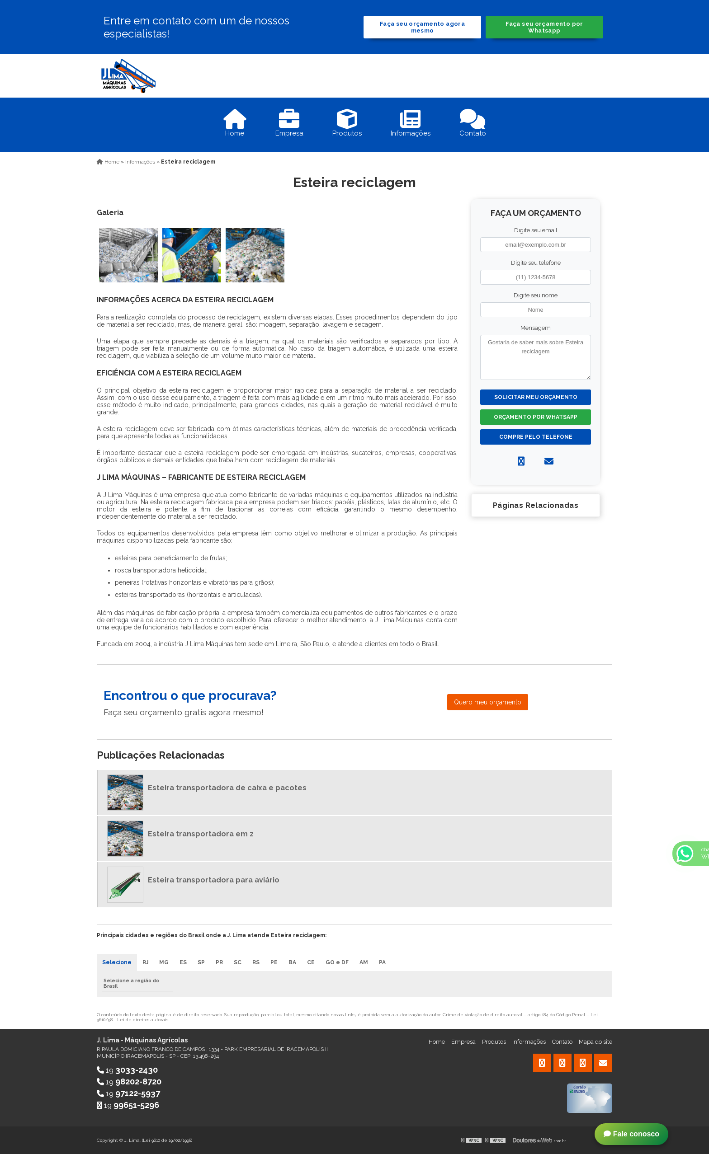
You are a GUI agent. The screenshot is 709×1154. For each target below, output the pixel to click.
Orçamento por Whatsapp (535, 417)
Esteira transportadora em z (201, 834)
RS (256, 962)
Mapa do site (595, 1041)
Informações (529, 1041)
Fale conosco (631, 1134)
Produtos (494, 1041)
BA (292, 962)
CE (311, 962)
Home (437, 1041)
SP (201, 962)
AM (363, 962)
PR (219, 962)
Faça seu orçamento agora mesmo (422, 27)
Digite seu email (536, 230)
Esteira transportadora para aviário (213, 880)
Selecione (117, 962)
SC (237, 962)
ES (183, 962)
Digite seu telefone (536, 262)
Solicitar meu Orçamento (535, 397)
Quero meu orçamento (487, 702)
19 (127, 1070)
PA (382, 962)
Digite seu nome (536, 295)
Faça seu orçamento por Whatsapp (544, 27)
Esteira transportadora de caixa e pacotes (227, 787)
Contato (562, 1041)
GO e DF (337, 962)
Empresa (463, 1041)
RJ (145, 962)
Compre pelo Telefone (535, 437)
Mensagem (535, 327)
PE (274, 962)
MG (164, 962)
